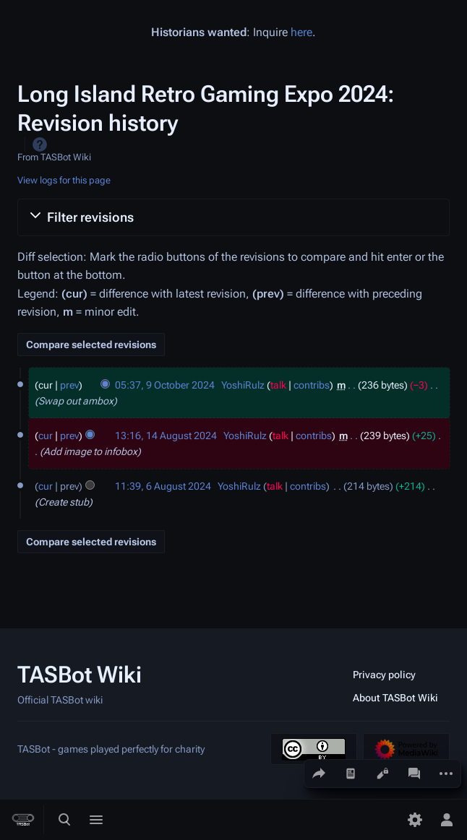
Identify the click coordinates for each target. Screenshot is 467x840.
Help (40, 144)
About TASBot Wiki (395, 697)
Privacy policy (384, 674)
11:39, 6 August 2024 (163, 486)
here (301, 32)
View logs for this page (64, 180)
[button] (233, 217)
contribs (312, 385)
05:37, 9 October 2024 (165, 385)
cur (45, 435)
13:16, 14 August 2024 (166, 435)
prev (69, 385)
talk (278, 385)
